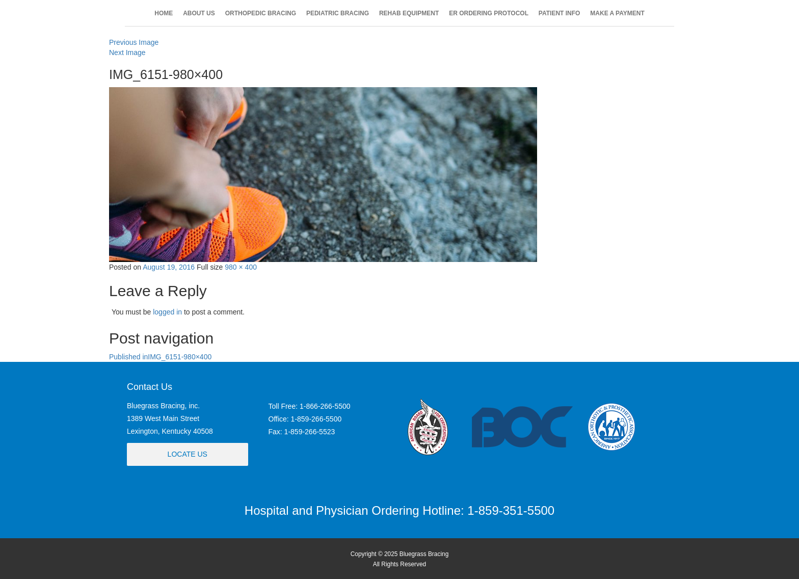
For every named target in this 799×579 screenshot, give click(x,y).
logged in (167, 312)
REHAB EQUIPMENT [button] (409, 13)
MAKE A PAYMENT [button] (617, 13)
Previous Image (133, 42)
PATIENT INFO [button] (559, 13)
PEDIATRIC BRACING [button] (337, 13)
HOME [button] (163, 13)
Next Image (127, 52)
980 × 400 (241, 267)
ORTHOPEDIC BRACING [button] (260, 13)
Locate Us (187, 454)
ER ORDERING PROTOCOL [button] (488, 13)
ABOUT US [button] (199, 13)
